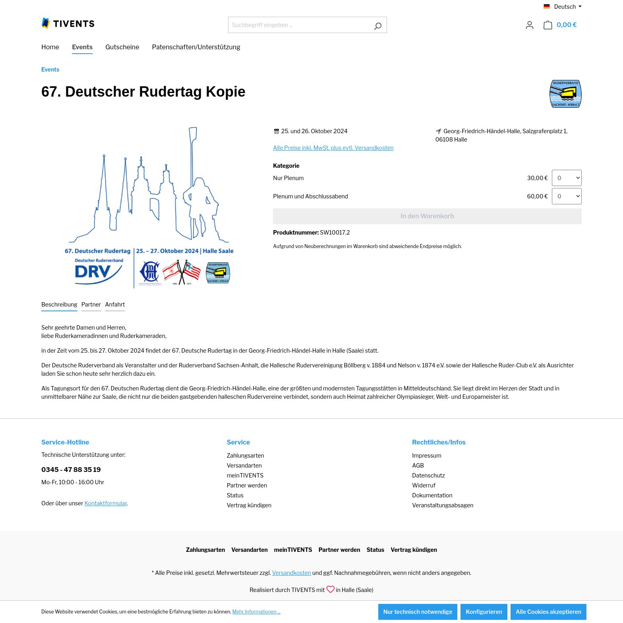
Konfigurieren (484, 611)
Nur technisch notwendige (418, 611)
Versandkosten (291, 572)
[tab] (59, 304)
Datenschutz (428, 475)
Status (235, 495)
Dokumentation (432, 495)
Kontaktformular (106, 503)
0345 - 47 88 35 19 (71, 470)
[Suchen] (377, 25)
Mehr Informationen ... (256, 612)
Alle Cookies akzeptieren (548, 611)
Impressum (426, 455)
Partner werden (247, 485)
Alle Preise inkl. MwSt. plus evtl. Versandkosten (333, 147)
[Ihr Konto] (529, 25)
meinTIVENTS (245, 475)
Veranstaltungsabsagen (442, 505)
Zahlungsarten (245, 455)
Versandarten (244, 465)
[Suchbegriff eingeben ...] (298, 25)
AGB (418, 465)
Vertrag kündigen (249, 505)
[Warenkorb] (560, 25)
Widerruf (423, 485)
